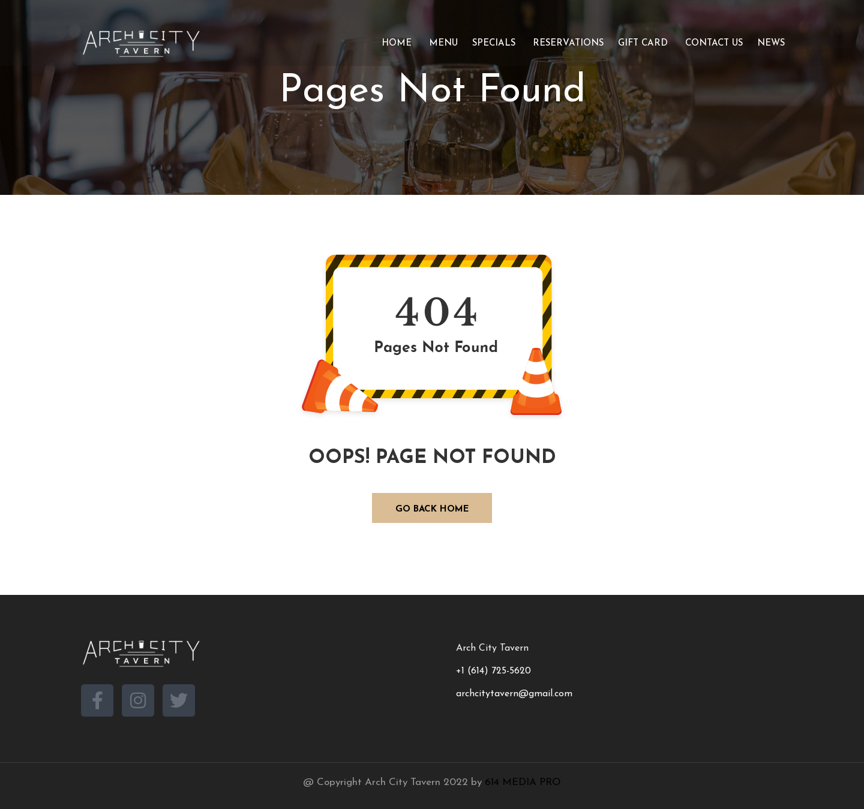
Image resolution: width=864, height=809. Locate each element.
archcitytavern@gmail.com (514, 694)
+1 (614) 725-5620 (493, 671)
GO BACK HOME (432, 509)
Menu (442, 43)
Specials (493, 43)
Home (395, 43)
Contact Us (712, 43)
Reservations (567, 43)
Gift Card (643, 43)
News (771, 43)
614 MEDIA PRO (523, 782)
